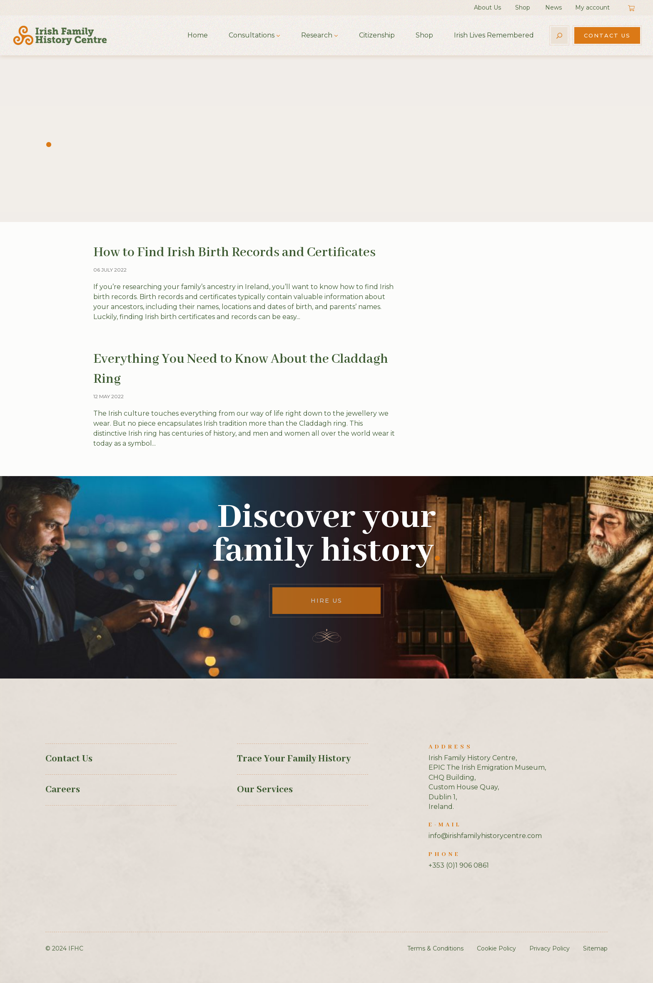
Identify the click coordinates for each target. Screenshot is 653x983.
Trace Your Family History (294, 759)
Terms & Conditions (435, 948)
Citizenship (377, 35)
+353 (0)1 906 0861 (459, 865)
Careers (62, 790)
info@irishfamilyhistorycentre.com (485, 836)
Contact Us (607, 35)
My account (592, 7)
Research (316, 35)
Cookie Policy (496, 948)
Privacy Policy (549, 948)
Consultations (251, 35)
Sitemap (595, 948)
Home (197, 35)
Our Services (265, 790)
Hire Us (326, 600)
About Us (487, 7)
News (553, 7)
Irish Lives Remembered (494, 35)
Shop (522, 7)
